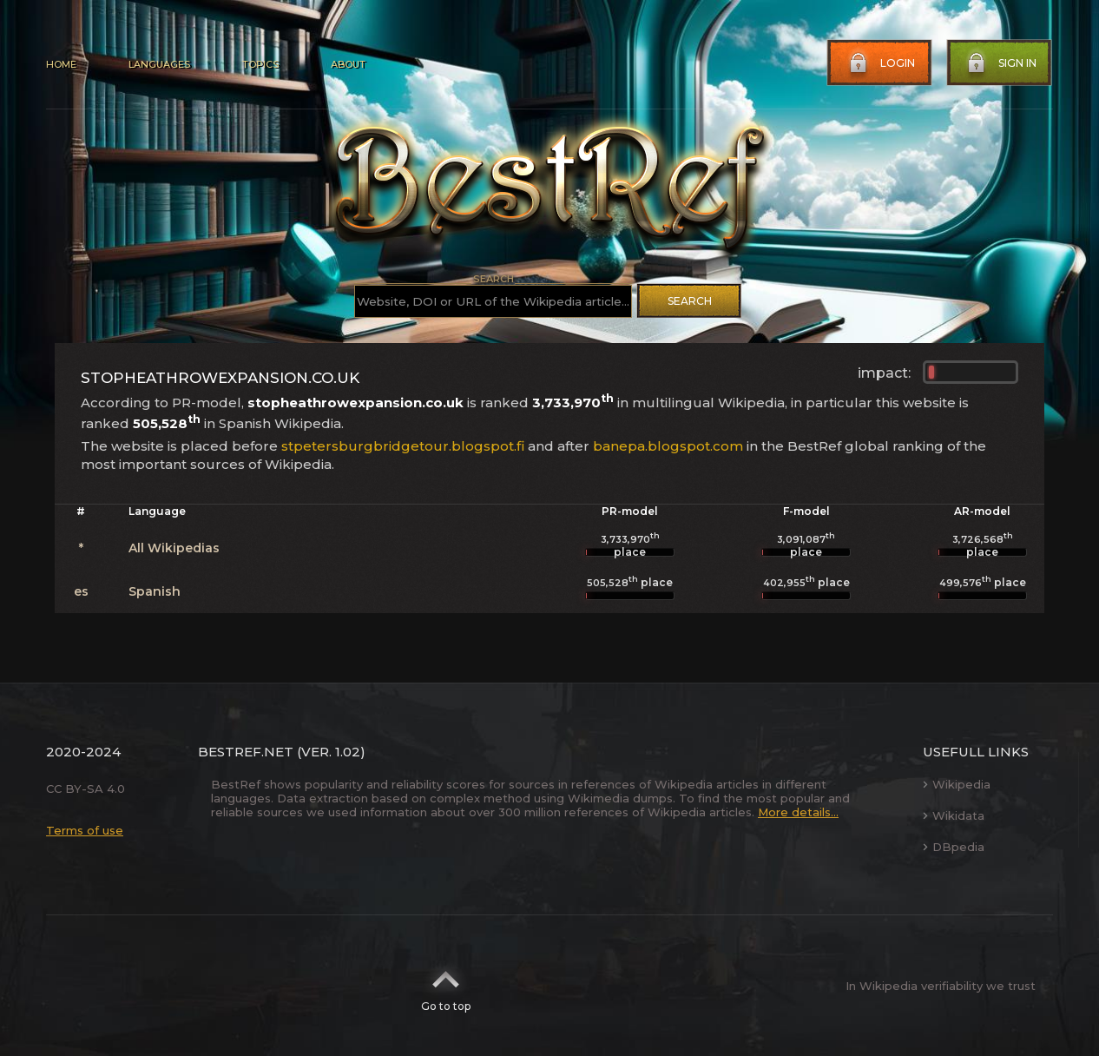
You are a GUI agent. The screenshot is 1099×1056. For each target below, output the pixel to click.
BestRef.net (245, 751)
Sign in (1000, 63)
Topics (260, 64)
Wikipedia (956, 784)
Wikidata (953, 815)
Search (690, 300)
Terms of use (84, 830)
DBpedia (953, 847)
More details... (798, 812)
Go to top (445, 986)
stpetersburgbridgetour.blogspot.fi (402, 446)
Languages (159, 64)
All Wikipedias (174, 548)
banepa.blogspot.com (668, 446)
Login (880, 63)
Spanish (154, 591)
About (348, 64)
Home (61, 64)
